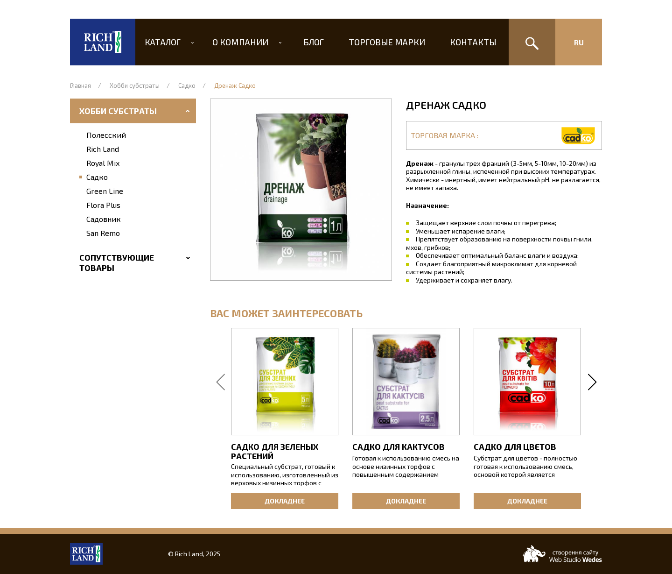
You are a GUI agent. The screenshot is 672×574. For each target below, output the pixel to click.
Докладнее (285, 501)
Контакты (467, 42)
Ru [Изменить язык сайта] (579, 42)
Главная (80, 85)
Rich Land (102, 148)
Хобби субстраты (135, 85)
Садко (187, 85)
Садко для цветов (515, 446)
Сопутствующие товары (116, 262)
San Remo (103, 232)
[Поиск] (532, 42)
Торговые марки (384, 42)
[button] (301, 189)
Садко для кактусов (398, 446)
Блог (313, 42)
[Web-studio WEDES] (562, 553)
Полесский (106, 134)
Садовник (103, 218)
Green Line (104, 190)
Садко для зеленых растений (274, 451)
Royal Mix (102, 162)
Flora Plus (103, 204)
